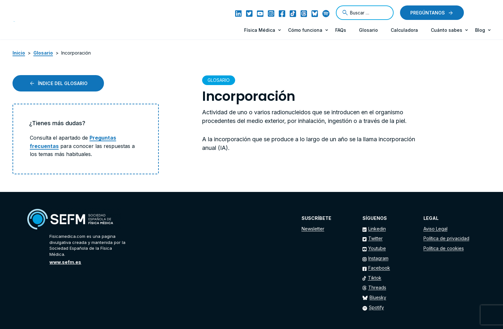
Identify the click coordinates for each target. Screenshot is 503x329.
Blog (480, 30)
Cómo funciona (305, 30)
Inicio (19, 53)
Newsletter (313, 228)
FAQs (340, 30)
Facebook (379, 268)
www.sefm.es (65, 262)
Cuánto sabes (446, 30)
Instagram (378, 258)
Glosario (368, 30)
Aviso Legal (435, 228)
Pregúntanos (427, 12)
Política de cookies (443, 248)
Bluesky (378, 297)
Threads (377, 287)
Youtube (377, 248)
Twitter (375, 238)
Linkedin (377, 228)
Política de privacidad (446, 238)
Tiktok (374, 278)
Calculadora (404, 30)
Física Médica (259, 30)
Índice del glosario (63, 83)
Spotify (376, 307)
